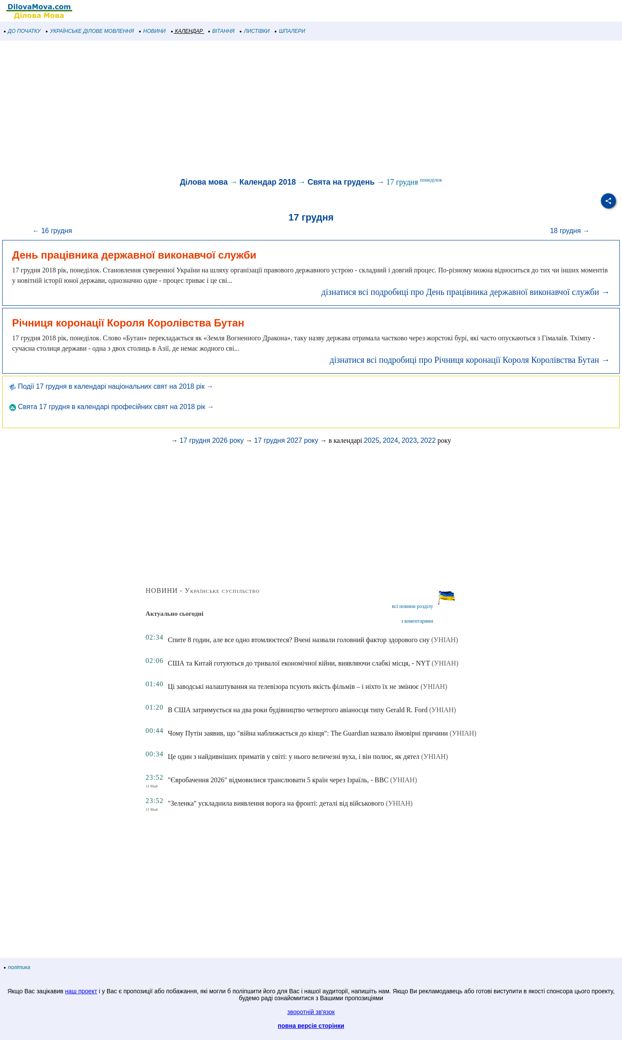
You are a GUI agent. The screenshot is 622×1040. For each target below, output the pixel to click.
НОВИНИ (152, 31)
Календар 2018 (267, 182)
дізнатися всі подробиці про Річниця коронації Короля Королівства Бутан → (470, 360)
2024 (390, 440)
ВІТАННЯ (221, 31)
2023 (409, 440)
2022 (428, 440)
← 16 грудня (52, 230)
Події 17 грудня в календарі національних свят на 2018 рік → (111, 386)
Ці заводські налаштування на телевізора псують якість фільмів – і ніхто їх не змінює (293, 686)
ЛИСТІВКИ (255, 31)
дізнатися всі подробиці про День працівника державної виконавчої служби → (465, 292)
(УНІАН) (444, 639)
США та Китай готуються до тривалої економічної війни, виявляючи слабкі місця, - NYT (299, 663)
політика (17, 967)
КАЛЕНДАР (187, 31)
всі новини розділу (412, 606)
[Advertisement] (259, 109)
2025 (371, 440)
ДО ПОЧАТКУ (22, 31)
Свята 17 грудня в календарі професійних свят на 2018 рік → (111, 406)
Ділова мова (204, 182)
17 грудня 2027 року (286, 440)
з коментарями (417, 621)
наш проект (81, 991)
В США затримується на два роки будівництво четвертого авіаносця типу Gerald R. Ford (298, 710)
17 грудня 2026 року (212, 440)
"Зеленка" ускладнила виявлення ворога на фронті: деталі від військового (276, 803)
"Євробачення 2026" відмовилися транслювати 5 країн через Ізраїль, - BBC (278, 780)
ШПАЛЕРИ (290, 31)
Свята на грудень (341, 182)
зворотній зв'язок (311, 1011)
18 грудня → (570, 230)
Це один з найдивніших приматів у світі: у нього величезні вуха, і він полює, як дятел (294, 756)
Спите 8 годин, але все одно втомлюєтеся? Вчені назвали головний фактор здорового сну (299, 639)
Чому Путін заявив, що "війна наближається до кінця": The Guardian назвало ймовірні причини (308, 733)
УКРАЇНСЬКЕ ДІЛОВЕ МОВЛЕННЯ (90, 31)
